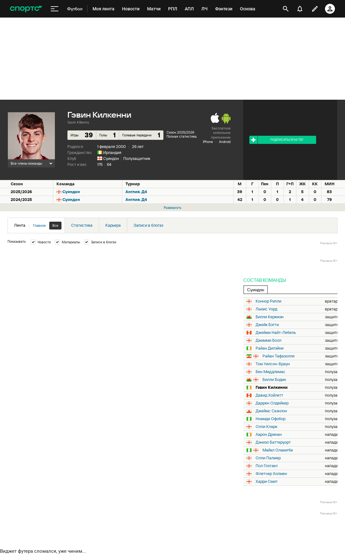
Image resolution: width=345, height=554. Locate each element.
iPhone (208, 142)
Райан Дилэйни (270, 348)
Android (225, 142)
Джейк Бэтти (267, 324)
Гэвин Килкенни (272, 387)
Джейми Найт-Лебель (276, 332)
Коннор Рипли (268, 301)
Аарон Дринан (269, 434)
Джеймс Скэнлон (271, 411)
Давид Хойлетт (269, 395)
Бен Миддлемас (270, 371)
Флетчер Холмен (271, 473)
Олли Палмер (268, 458)
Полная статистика (182, 136)
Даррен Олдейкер (272, 403)
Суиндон (111, 158)
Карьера (113, 225)
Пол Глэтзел (267, 465)
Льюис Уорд (266, 309)
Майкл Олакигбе (278, 450)
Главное (39, 225)
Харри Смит (267, 481)
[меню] (54, 9)
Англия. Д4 (136, 191)
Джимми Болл (268, 340)
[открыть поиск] (285, 8)
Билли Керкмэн (270, 316)
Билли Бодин (274, 379)
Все (55, 225)
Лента (37, 226)
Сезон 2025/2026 (180, 132)
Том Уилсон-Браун (273, 364)
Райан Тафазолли (279, 356)
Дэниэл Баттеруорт (273, 442)
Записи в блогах (148, 225)
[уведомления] (299, 8)
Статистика (82, 225)
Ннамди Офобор (270, 418)
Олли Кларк (266, 426)
